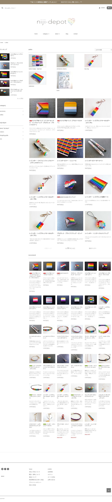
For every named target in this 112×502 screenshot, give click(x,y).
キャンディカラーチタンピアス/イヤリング (90, 395)
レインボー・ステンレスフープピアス (49, 425)
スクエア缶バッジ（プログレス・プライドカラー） (16, 81)
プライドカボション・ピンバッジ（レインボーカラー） (16, 91)
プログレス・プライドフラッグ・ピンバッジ (16, 63)
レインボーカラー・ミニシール (66, 160)
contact (75, 34)
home (36, 34)
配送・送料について (34, 474)
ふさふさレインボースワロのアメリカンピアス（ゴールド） (104, 396)
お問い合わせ (51, 479)
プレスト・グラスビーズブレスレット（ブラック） (90, 338)
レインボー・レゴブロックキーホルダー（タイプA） (97, 121)
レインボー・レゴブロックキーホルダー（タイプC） (41, 234)
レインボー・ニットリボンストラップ (90, 425)
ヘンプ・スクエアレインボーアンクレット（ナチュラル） (35, 367)
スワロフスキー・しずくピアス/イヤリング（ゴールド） (35, 426)
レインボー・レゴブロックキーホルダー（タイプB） (41, 198)
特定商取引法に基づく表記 (36, 479)
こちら (59, 2)
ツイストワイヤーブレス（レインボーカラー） (62, 337)
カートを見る (51, 477)
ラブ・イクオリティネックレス (76, 366)
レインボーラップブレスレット (49, 337)
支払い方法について (34, 471)
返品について (32, 477)
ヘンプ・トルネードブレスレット (104, 337)
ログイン (50, 474)
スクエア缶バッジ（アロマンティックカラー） (76, 308)
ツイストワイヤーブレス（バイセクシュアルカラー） (76, 426)
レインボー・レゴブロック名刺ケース (96, 197)
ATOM (34, 485)
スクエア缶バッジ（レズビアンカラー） (35, 308)
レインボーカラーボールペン (94, 160)
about (57, 34)
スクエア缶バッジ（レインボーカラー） (16, 72)
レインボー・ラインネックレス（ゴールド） (91, 366)
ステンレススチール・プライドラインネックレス (104, 367)
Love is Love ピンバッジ (66, 197)
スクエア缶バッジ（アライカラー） (16, 55)
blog (67, 34)
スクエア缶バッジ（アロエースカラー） (69, 121)
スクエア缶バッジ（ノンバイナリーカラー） (62, 308)
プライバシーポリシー (35, 482)
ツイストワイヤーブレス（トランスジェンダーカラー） (76, 338)
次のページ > (92, 248)
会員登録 (50, 471)
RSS (30, 485)
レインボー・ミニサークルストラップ (96, 233)
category (46, 34)
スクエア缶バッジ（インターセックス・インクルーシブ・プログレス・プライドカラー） (41, 122)
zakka (6, 42)
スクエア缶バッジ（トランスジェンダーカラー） (49, 308)
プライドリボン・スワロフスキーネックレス (62, 366)
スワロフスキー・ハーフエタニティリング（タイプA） (77, 396)
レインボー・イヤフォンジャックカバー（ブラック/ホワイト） (41, 161)
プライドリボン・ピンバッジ (62, 425)
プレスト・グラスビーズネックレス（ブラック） (35, 396)
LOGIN (103, 7)
